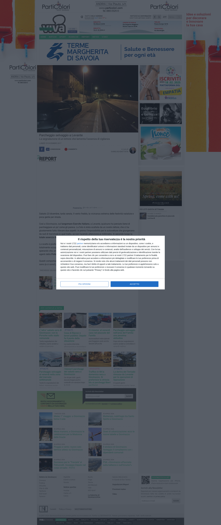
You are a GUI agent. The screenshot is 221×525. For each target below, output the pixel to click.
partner (80, 243)
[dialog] (110, 262)
